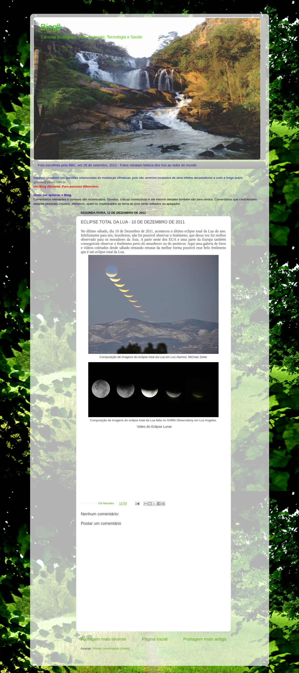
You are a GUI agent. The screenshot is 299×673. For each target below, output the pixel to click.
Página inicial (155, 639)
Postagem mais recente (103, 639)
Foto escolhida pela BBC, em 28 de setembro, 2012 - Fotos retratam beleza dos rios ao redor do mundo (117, 165)
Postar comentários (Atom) (111, 648)
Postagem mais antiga (204, 639)
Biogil (50, 27)
